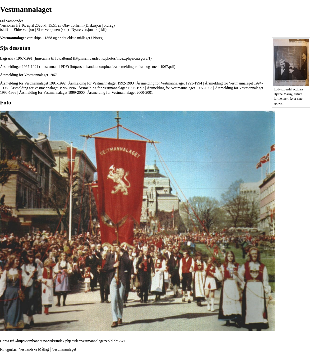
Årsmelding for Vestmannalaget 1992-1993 (101, 83)
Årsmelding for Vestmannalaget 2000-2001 (120, 92)
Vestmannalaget (64, 349)
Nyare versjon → (84, 30)
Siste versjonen (48, 30)
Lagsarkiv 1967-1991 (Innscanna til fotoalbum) (36, 58)
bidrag (108, 25)
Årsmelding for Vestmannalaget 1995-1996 (43, 88)
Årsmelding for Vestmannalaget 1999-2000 (52, 92)
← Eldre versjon (21, 30)
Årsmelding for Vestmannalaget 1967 (28, 75)
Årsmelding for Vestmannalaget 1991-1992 (33, 83)
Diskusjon (93, 25)
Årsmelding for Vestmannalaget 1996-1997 (111, 88)
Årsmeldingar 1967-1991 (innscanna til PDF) (34, 67)
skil (4, 30)
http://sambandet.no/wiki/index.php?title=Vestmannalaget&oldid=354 (70, 341)
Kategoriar (8, 349)
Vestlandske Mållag (34, 349)
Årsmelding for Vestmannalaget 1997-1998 (180, 88)
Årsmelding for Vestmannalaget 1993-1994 (169, 83)
